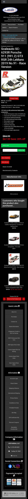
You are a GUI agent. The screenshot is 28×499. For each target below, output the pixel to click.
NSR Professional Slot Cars (14, 339)
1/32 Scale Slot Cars (12, 35)
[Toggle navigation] (4, 2)
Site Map (14, 412)
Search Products (13, 27)
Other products (14, 194)
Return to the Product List (14, 299)
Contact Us (5, 30)
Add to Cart (21, 150)
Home (4, 24)
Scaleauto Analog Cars (10, 37)
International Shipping (14, 393)
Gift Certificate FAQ (14, 417)
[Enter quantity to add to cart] (10, 150)
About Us (14, 312)
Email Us (14, 455)
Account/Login (14, 378)
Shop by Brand (12, 24)
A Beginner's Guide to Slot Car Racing (14, 332)
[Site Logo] (14, 9)
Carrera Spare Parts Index (14, 357)
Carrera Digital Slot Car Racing (14, 350)
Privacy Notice (14, 398)
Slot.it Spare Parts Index (14, 364)
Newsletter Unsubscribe (14, 428)
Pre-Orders (21, 24)
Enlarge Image (14, 98)
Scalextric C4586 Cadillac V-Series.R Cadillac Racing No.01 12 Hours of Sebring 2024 (14, 224)
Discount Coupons (14, 422)
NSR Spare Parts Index (14, 344)
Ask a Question (6, 158)
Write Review (5, 162)
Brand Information (14, 326)
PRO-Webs (21, 495)
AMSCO (4, 27)
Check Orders (14, 383)
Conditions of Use (14, 403)
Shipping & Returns (14, 388)
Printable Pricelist (14, 408)
